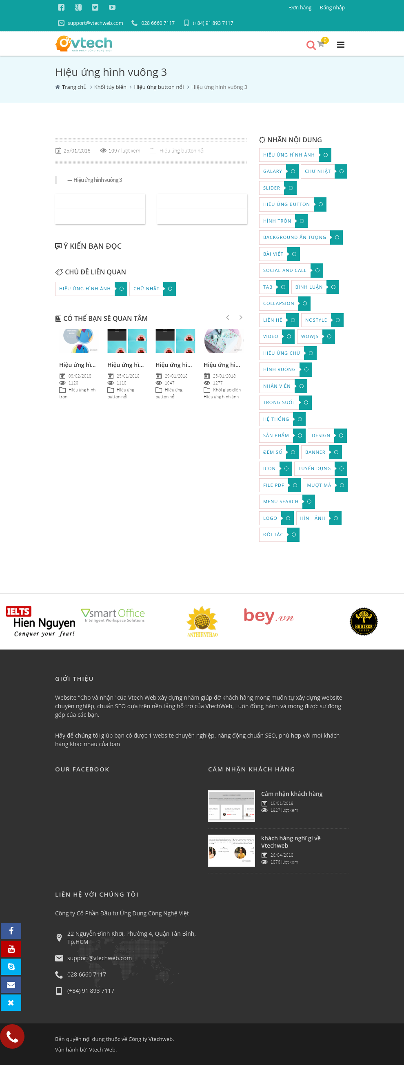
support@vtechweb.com (90, 23)
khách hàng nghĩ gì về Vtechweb (291, 841)
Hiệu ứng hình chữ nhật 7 (142, 365)
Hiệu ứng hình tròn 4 (87, 365)
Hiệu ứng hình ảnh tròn (236, 365)
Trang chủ (74, 87)
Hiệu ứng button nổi (159, 87)
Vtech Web (102, 1049)
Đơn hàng (300, 7)
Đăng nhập (332, 7)
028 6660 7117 (153, 23)
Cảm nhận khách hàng (292, 794)
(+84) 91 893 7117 (208, 23)
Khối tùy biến (110, 87)
